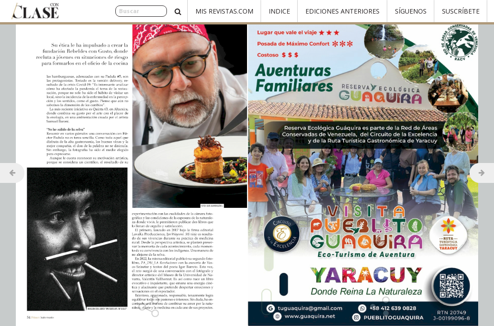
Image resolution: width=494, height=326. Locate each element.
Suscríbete (461, 11)
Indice (279, 11)
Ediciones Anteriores (342, 11)
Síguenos (411, 11)
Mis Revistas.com (224, 11)
